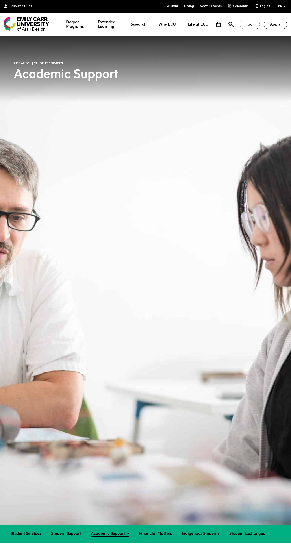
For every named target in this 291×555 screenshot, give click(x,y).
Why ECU (167, 24)
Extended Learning (106, 24)
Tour (250, 24)
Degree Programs (75, 24)
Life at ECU (198, 24)
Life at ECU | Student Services (38, 63)
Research (138, 24)
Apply (275, 24)
